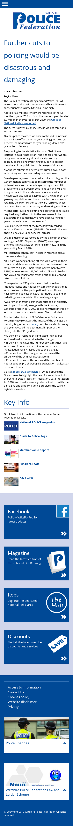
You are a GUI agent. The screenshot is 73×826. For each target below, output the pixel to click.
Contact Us (16, 692)
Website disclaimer (22, 702)
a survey (34, 324)
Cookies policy (18, 697)
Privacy (13, 706)
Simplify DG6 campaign (24, 371)
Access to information (24, 687)
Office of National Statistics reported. (32, 121)
